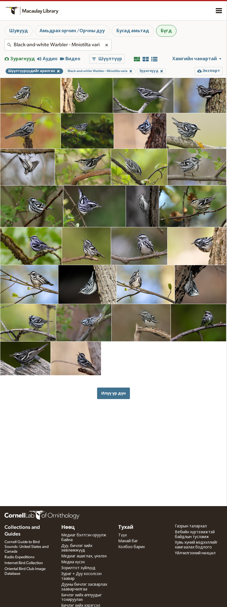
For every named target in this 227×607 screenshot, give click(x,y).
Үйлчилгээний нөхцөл (195, 553)
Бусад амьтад (132, 31)
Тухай (125, 527)
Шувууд (18, 31)
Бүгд (166, 31)
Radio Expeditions (19, 557)
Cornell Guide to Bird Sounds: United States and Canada (26, 546)
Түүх (122, 535)
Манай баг (128, 541)
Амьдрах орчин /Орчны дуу (72, 31)
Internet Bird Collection (23, 563)
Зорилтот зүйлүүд (78, 568)
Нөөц (68, 527)
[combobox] (58, 44)
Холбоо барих (131, 547)
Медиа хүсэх (73, 562)
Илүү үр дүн (113, 393)
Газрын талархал (191, 526)
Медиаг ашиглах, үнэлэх (84, 556)
